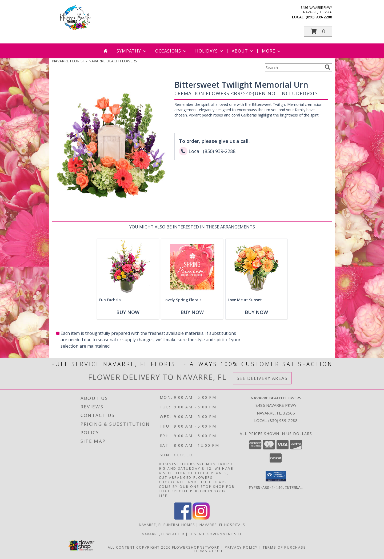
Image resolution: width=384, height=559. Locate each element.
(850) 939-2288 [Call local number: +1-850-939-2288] (319, 16)
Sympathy (132, 51)
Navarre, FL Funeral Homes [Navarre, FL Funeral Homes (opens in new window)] (167, 524)
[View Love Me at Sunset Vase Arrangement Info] (256, 267)
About (243, 51)
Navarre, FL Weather (163, 534)
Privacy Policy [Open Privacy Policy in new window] (241, 547)
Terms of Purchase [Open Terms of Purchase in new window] (284, 547)
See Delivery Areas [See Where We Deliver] (262, 378)
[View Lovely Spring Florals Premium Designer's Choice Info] (192, 267)
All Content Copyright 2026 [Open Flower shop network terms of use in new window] (139, 547)
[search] (327, 67)
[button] (318, 31)
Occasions (171, 51)
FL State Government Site (215, 534)
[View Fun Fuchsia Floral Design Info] (128, 267)
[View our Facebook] (182, 518)
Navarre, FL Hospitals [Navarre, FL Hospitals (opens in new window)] (222, 524)
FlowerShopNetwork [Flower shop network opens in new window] (196, 547)
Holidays (209, 51)
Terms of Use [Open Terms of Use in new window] (208, 550)
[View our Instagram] (201, 518)
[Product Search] (293, 67)
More (271, 51)
